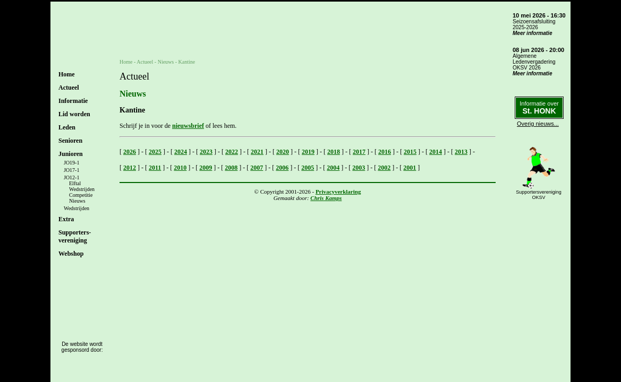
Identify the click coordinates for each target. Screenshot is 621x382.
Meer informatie (532, 33)
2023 (206, 151)
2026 (129, 151)
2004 (333, 167)
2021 (257, 151)
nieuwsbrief (188, 125)
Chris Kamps (326, 198)
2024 (180, 151)
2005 (307, 167)
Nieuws (77, 201)
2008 (231, 167)
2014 (435, 151)
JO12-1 (71, 177)
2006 (282, 167)
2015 (410, 151)
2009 (205, 167)
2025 (155, 151)
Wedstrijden (82, 189)
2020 (282, 151)
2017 (359, 151)
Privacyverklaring (338, 191)
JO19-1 (71, 163)
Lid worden (74, 114)
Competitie (80, 195)
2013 (461, 151)
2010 (180, 167)
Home (66, 74)
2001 (409, 167)
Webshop (70, 253)
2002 (384, 167)
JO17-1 (71, 170)
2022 (231, 151)
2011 (155, 167)
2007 (256, 167)
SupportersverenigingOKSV (539, 194)
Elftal (75, 183)
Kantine (186, 62)
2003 (358, 167)
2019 (308, 151)
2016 (384, 151)
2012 (129, 167)
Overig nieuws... (538, 123)
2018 (333, 151)
